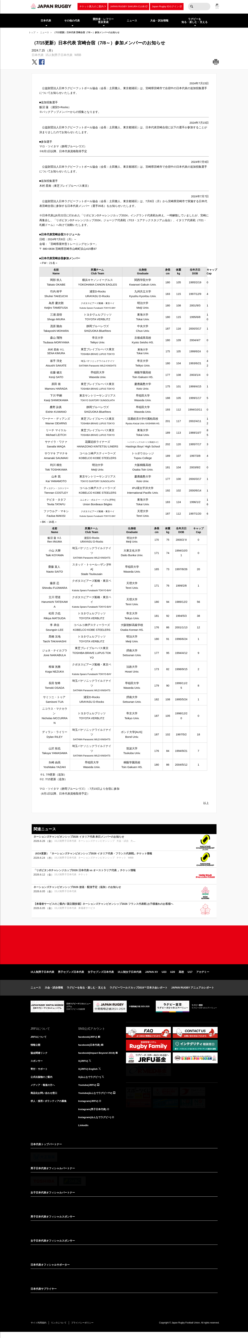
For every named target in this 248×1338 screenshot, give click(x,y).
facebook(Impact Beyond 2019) (97, 1057)
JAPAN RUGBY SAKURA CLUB (127, 6)
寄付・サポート (40, 1073)
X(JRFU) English (88, 1073)
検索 (191, 6)
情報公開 (36, 1049)
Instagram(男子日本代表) (93, 1114)
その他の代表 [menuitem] (72, 20)
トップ (32, 32)
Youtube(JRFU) (87, 1089)
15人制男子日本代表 (59, 55)
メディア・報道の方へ (44, 1089)
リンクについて (61, 1329)
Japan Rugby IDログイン (165, 6)
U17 (190, 975)
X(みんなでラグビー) (90, 1081)
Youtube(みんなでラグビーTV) (96, 1098)
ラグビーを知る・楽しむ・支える (86, 991)
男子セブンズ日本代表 (71, 975)
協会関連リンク (40, 1057)
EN (217, 8)
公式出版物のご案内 (42, 1081)
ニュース (44, 32)
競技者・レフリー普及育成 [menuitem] (103, 21)
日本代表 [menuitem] (46, 20)
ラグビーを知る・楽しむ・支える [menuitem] (194, 21)
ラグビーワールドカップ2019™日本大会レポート (139, 991)
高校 (181, 975)
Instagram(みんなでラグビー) (95, 1122)
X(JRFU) (83, 1065)
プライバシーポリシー (85, 1329)
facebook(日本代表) (90, 1049)
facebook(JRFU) (88, 1040)
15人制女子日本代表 (129, 975)
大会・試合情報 (54, 991)
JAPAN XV (151, 975)
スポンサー (37, 1065)
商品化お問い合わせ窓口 (45, 1098)
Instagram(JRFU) (88, 1106)
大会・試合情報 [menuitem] (159, 20)
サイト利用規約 (39, 1329)
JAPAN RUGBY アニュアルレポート (192, 991)
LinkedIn (83, 1130)
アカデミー (202, 975)
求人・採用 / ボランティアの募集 (50, 1106)
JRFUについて (39, 1040)
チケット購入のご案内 (91, 6)
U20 (172, 975)
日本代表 (38, 55)
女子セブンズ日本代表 (101, 975)
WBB (77, 55)
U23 (164, 975)
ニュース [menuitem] (132, 20)
